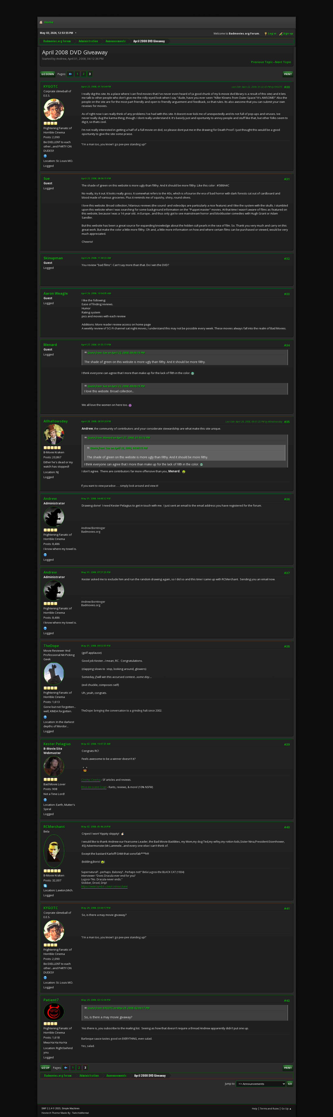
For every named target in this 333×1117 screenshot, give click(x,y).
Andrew (50, 498)
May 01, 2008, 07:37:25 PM (96, 572)
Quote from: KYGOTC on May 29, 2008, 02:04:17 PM (119, 1008)
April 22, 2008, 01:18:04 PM (96, 86)
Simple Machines (71, 1108)
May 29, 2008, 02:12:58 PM (96, 999)
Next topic (283, 62)
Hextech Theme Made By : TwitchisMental (65, 1112)
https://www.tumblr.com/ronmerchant (104, 886)
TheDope (51, 645)
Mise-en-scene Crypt (93, 787)
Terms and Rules (269, 1108)
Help (254, 1108)
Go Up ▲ (286, 1108)
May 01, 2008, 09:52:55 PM (96, 645)
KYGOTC (51, 86)
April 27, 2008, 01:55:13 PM (96, 344)
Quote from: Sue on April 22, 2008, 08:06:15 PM (116, 353)
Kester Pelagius (57, 744)
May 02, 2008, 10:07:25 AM (96, 743)
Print (288, 74)
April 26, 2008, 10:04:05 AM (96, 293)
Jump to (230, 1084)
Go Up (45, 1067)
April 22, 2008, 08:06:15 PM (96, 178)
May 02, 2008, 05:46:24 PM (96, 826)
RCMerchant (54, 826)
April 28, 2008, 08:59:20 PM (96, 421)
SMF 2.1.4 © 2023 (51, 1108)
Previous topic (262, 62)
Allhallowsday (56, 421)
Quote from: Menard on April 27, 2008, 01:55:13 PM (119, 438)
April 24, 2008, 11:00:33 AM (96, 258)
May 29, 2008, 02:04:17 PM (96, 907)
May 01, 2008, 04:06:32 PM (96, 498)
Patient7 (51, 1000)
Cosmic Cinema (90, 780)
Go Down (47, 74)
